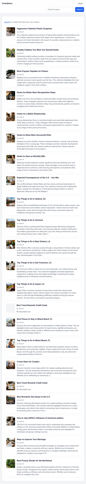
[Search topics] (60, 9)
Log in (80, 3)
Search (80, 9)
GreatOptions (7, 3)
